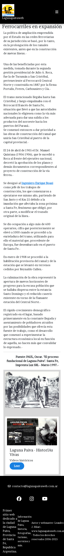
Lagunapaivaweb (13, 18)
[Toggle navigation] (57, 12)
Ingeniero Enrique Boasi (37, 183)
